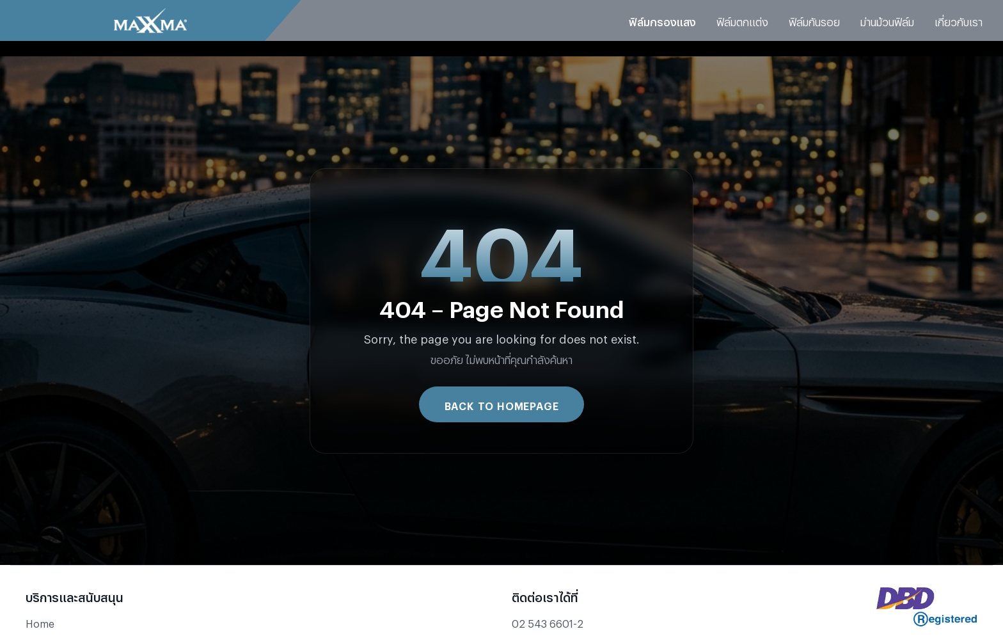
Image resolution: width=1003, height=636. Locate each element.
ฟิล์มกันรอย (814, 20)
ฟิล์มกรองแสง (662, 20)
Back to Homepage (502, 404)
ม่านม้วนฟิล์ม (887, 20)
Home (40, 621)
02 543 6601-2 (547, 621)
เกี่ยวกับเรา (959, 20)
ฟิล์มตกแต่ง (742, 20)
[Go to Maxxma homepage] (150, 20)
